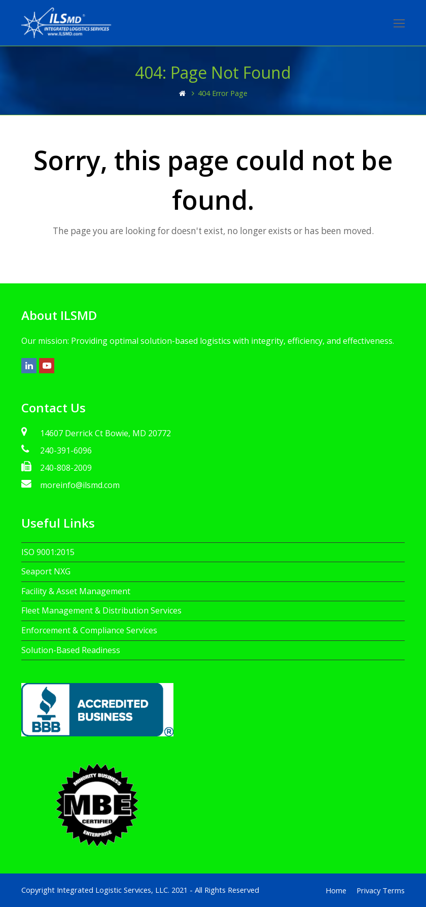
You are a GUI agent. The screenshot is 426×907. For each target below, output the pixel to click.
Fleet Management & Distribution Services (101, 610)
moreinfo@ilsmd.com (80, 485)
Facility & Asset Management (75, 591)
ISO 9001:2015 (48, 552)
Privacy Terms (381, 890)
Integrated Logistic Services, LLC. (113, 890)
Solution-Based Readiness (70, 650)
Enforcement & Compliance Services (89, 630)
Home (336, 890)
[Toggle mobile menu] (399, 22)
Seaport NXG (45, 571)
